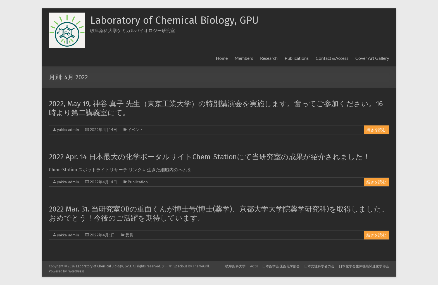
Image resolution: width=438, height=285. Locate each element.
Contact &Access (332, 58)
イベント (135, 129)
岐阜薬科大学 (235, 266)
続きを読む (376, 129)
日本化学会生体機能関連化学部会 (364, 266)
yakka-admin (68, 129)
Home (222, 58)
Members (244, 58)
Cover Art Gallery (372, 58)
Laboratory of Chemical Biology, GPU (174, 20)
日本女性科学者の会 (319, 266)
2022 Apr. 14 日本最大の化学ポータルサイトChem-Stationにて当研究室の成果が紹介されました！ (209, 157)
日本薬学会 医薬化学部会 (281, 266)
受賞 (129, 234)
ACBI (254, 266)
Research (269, 58)
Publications (297, 58)
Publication (138, 181)
